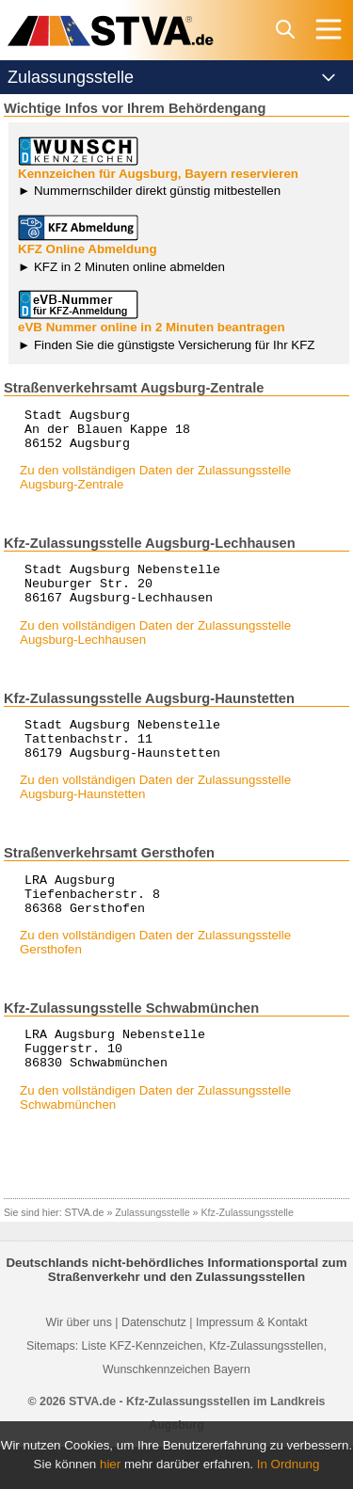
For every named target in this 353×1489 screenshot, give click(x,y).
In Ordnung (288, 1464)
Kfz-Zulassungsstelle (247, 1254)
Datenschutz (153, 1364)
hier (110, 1464)
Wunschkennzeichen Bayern (176, 1411)
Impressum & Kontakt (251, 1364)
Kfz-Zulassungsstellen (266, 1388)
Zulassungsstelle (152, 1254)
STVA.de (84, 1254)
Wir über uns (79, 1364)
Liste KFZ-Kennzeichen (142, 1388)
